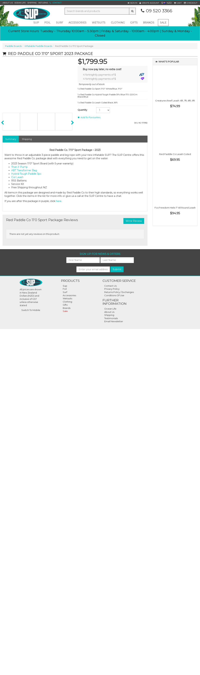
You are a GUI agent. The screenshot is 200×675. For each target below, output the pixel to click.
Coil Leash (17, 177)
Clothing (67, 301)
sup (36, 22)
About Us (8, 3)
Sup (65, 285)
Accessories (69, 295)
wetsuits (98, 22)
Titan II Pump (19, 166)
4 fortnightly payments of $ (113, 74)
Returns (43, 3)
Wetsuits (67, 298)
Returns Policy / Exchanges (119, 292)
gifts (134, 22)
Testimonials (111, 318)
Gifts (65, 304)
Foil (65, 288)
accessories (77, 22)
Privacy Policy (111, 288)
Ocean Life (20, 3)
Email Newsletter (113, 321)
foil (47, 22)
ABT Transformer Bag (24, 170)
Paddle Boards (13, 46)
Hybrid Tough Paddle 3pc (26, 173)
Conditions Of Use (114, 295)
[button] (132, 3)
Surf (65, 292)
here (58, 201)
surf (59, 22)
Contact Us (110, 285)
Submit (117, 269)
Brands (148, 22)
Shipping (32, 3)
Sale (163, 22)
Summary (10, 139)
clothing (118, 22)
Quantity (82, 109)
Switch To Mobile (30, 310)
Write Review (134, 220)
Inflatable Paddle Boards (38, 46)
